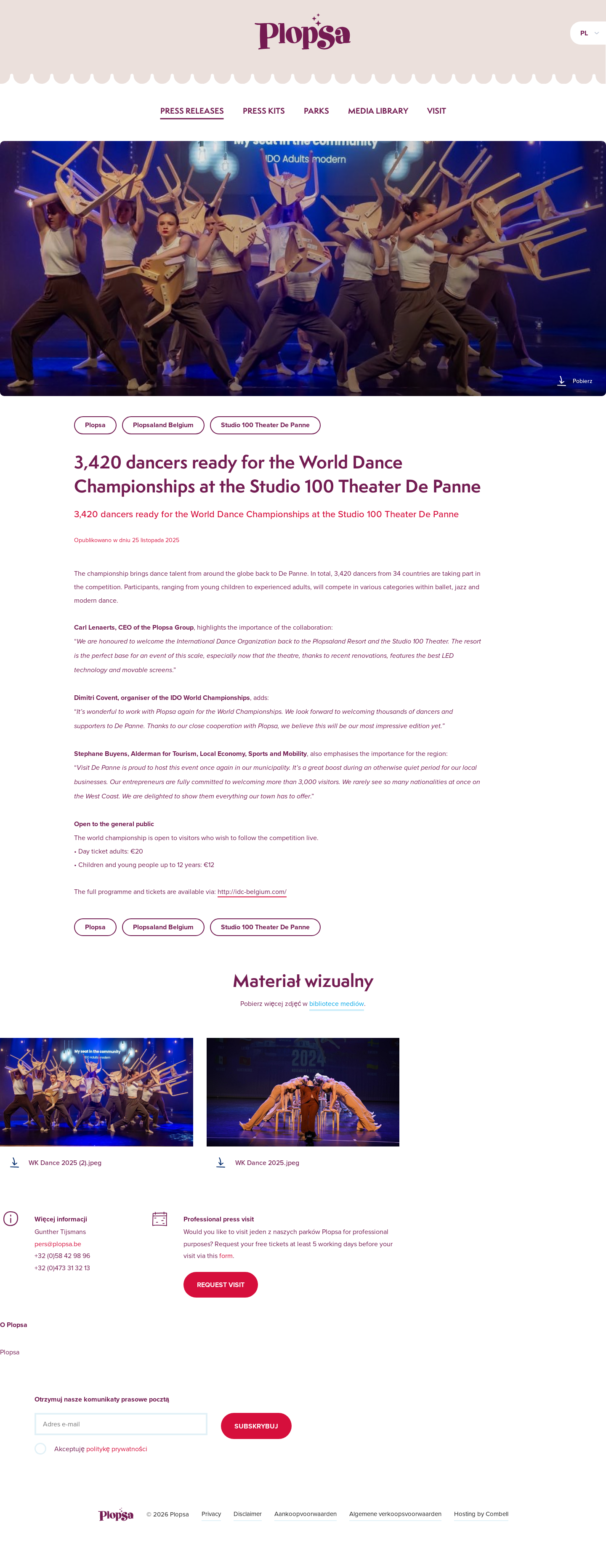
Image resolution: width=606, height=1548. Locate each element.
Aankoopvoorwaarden (305, 1513)
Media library (378, 110)
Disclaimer (248, 1513)
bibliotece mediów (336, 1003)
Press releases (192, 110)
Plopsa (95, 425)
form (226, 1255)
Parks (316, 110)
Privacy (211, 1513)
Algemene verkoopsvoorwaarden (395, 1513)
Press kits (264, 110)
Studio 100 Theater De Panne (265, 425)
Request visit (221, 1285)
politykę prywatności (116, 1448)
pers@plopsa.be (58, 1243)
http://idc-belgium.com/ (252, 891)
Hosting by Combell (481, 1513)
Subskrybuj (256, 1426)
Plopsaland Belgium (163, 425)
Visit (436, 110)
